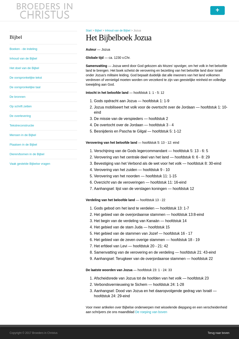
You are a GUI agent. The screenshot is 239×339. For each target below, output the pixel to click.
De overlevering (20, 116)
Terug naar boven (218, 333)
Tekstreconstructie (22, 125)
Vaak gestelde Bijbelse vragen (30, 163)
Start (89, 30)
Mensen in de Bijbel (23, 135)
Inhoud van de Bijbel (117, 30)
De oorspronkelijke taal (25, 87)
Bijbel (98, 30)
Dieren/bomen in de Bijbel (27, 154)
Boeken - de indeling (23, 49)
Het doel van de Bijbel (24, 68)
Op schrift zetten (21, 106)
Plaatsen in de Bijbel (23, 144)
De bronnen (17, 96)
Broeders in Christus (45, 10)
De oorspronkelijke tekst (26, 77)
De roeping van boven (151, 312)
